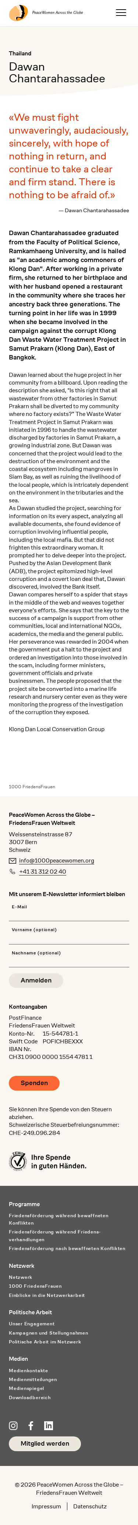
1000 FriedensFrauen (32, 787)
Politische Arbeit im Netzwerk (45, 1342)
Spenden (34, 1083)
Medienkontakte (28, 1370)
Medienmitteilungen (33, 1379)
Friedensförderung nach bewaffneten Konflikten (67, 1248)
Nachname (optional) (36, 953)
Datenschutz (90, 1506)
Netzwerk (20, 1277)
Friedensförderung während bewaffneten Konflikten (59, 1219)
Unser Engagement (31, 1324)
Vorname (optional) (34, 930)
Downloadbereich (30, 1397)
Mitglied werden (45, 1443)
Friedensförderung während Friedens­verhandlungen (54, 1236)
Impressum (46, 1506)
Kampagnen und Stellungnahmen (48, 1333)
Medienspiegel (26, 1388)
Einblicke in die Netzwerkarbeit (47, 1295)
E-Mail (19, 907)
